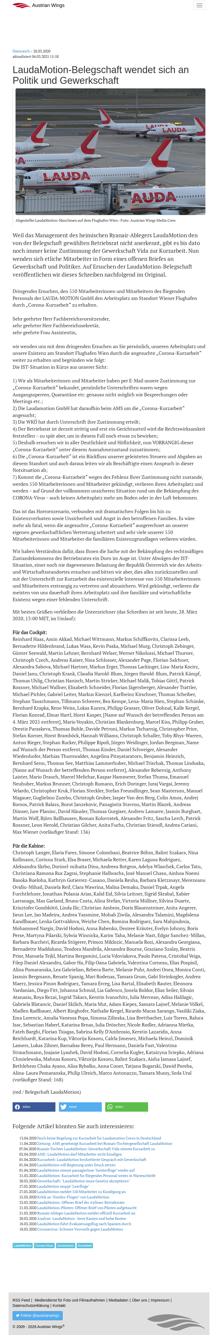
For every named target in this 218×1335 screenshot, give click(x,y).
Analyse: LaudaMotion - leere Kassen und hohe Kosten (81, 1218)
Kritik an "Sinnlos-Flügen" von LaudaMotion (73, 1196)
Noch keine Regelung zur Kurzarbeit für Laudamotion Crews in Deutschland (99, 1138)
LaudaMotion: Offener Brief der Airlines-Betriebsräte (81, 1202)
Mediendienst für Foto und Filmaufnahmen (70, 1300)
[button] (34, 1107)
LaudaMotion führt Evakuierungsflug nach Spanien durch (84, 1223)
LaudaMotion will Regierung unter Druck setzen (76, 1164)
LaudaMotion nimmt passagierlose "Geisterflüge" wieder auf (86, 1170)
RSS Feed (21, 1300)
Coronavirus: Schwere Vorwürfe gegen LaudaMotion (80, 1229)
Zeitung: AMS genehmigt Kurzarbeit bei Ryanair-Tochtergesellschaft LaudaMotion (104, 1143)
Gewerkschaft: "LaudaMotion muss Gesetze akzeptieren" (83, 1180)
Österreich (21, 51)
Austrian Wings (39, 5)
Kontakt (59, 1305)
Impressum (160, 1300)
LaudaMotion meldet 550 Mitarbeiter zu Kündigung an (81, 1191)
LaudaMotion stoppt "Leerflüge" (63, 1186)
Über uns (139, 1300)
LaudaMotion (22, 1245)
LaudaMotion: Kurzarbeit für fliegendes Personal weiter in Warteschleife (96, 1175)
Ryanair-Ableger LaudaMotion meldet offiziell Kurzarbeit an (86, 1213)
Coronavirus (65, 1245)
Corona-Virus (44, 1245)
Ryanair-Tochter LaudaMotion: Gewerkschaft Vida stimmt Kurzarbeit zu (96, 1148)
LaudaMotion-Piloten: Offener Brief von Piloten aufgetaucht (87, 1207)
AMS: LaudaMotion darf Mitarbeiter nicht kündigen (79, 1154)
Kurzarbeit (85, 1245)
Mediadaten (118, 1300)
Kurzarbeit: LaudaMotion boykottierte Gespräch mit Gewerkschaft (91, 1159)
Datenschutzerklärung (31, 1305)
